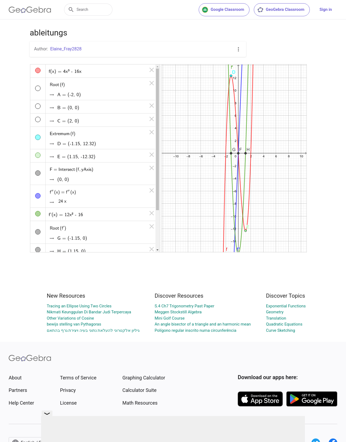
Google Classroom (223, 9)
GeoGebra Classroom (280, 9)
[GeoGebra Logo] (30, 9)
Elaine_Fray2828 (66, 48)
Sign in (326, 9)
